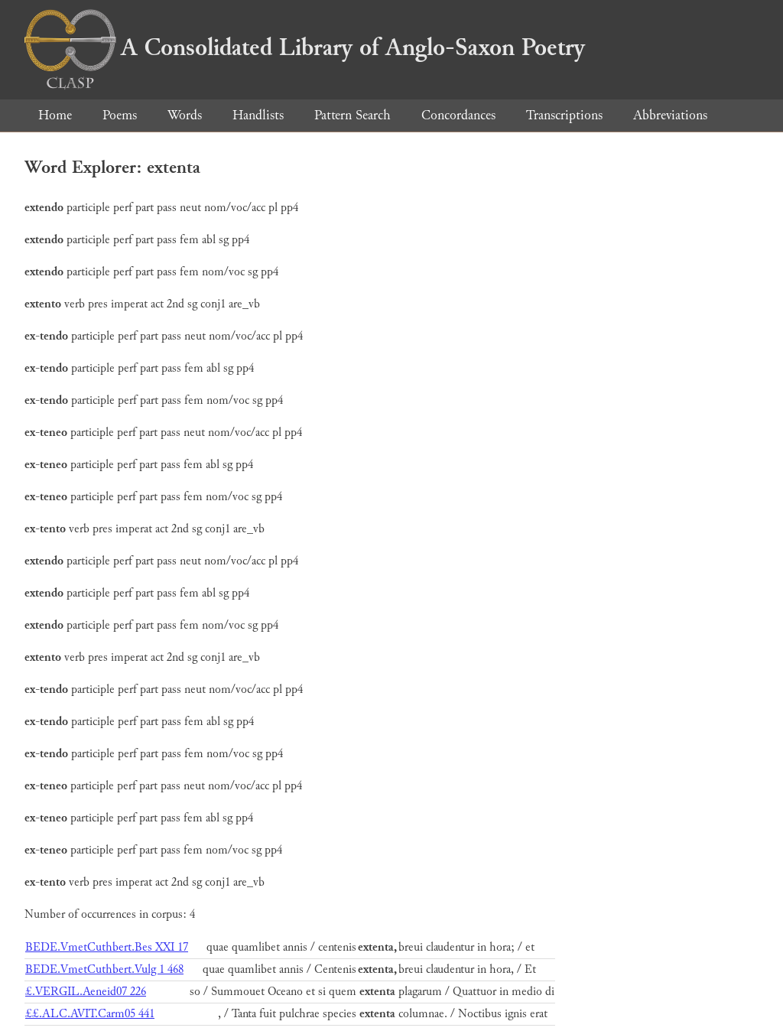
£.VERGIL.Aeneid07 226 (85, 991)
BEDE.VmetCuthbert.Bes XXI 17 (106, 947)
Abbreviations (670, 115)
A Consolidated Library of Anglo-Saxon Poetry (304, 47)
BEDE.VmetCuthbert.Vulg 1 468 (104, 969)
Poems (119, 115)
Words (184, 115)
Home (55, 115)
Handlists (258, 115)
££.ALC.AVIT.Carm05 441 (89, 1014)
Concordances (458, 115)
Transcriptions (564, 115)
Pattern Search (352, 115)
